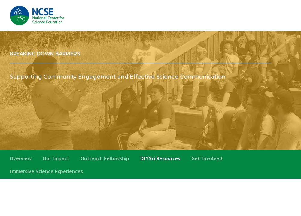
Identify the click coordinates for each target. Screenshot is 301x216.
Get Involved (207, 158)
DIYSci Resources (160, 158)
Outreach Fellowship (105, 158)
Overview (21, 158)
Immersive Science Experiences (46, 171)
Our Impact (56, 158)
